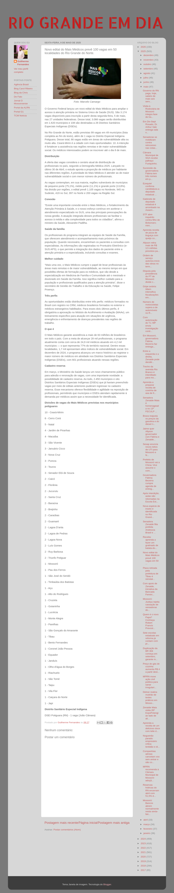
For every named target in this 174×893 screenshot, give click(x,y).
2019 (143, 861)
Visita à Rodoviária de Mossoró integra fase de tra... (151, 111)
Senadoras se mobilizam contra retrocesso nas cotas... (150, 142)
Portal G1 (19, 111)
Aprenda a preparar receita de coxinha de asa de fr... (149, 388)
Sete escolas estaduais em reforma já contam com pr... (151, 638)
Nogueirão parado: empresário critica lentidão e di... (151, 741)
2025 (143, 51)
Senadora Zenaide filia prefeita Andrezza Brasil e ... (150, 527)
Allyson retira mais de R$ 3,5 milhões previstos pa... (151, 246)
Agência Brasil (21, 84)
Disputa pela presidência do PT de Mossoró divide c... (150, 276)
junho (146, 82)
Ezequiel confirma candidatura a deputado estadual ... (151, 189)
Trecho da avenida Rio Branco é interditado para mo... (150, 372)
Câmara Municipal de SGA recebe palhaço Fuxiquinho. (150, 158)
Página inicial (88, 822)
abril (145, 819)
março (146, 824)
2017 (143, 870)
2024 (143, 839)
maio (146, 86)
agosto (147, 73)
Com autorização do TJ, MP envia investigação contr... (150, 324)
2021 (143, 852)
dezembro (148, 55)
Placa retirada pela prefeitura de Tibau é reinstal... (150, 573)
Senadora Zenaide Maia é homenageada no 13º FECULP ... (151, 404)
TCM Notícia (20, 115)
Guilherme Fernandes (23, 63)
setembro (148, 68)
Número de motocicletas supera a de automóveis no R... (150, 307)
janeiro (147, 833)
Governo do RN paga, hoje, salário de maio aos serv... (151, 96)
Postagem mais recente (61, 822)
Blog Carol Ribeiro (23, 88)
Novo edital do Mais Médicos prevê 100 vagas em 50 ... (151, 558)
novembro (148, 60)
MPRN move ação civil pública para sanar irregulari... (150, 682)
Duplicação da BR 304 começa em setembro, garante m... (150, 654)
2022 (143, 848)
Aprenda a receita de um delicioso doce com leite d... (151, 727)
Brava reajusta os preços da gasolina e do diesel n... (151, 420)
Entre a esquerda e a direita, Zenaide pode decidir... (151, 356)
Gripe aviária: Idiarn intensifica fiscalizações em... (151, 292)
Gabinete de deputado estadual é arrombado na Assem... (151, 204)
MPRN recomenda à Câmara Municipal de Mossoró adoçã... (151, 773)
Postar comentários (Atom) (67, 829)
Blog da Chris (21, 92)
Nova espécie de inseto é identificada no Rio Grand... (151, 511)
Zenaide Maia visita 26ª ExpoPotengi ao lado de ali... (151, 713)
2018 (143, 865)
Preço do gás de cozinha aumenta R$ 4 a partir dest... (151, 667)
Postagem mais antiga (113, 822)
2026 (143, 47)
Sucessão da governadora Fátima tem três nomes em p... (150, 173)
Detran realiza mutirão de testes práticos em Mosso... (150, 697)
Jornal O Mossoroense (21, 102)
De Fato (18, 96)
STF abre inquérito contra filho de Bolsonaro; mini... (151, 220)
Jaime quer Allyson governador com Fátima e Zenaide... (151, 434)
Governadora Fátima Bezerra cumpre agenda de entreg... (149, 482)
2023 (143, 843)
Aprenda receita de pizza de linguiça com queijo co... (151, 234)
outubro (147, 64)
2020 (143, 856)
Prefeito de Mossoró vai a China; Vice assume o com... (151, 465)
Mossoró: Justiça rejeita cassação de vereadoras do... (151, 604)
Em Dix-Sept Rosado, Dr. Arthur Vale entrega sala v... (150, 127)
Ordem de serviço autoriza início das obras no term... (151, 261)
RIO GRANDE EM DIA (85, 22)
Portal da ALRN (22, 107)
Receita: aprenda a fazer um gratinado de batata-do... (150, 542)
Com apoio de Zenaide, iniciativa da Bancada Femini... (150, 589)
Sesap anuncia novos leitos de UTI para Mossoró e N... (150, 449)
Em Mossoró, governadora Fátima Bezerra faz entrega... (150, 341)
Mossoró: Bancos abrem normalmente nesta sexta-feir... (151, 807)
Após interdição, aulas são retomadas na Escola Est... (151, 497)
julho (146, 77)
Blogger (107, 884)
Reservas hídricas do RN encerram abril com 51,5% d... (151, 790)
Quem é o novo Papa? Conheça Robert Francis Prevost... (151, 621)
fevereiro (148, 829)
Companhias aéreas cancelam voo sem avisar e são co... (151, 757)
